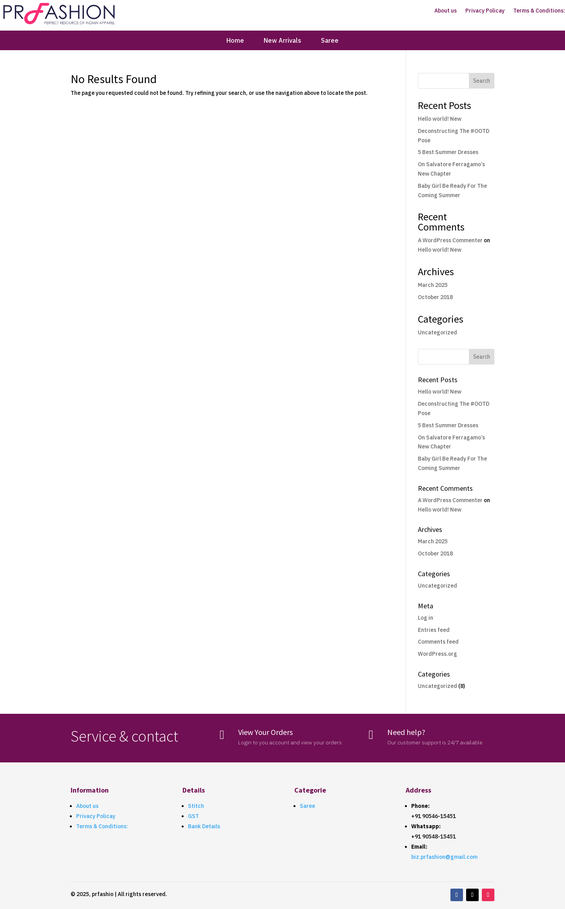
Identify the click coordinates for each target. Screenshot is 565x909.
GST (193, 816)
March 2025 (433, 284)
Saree (330, 41)
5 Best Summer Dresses (448, 152)
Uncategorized (437, 332)
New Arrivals (282, 41)
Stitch (196, 805)
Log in (425, 617)
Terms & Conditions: (539, 11)
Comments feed (438, 641)
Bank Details (204, 826)
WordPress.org (437, 653)
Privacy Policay (485, 11)
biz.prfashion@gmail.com (444, 856)
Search (481, 80)
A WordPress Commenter (450, 240)
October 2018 (435, 297)
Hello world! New (439, 118)
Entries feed (434, 629)
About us (445, 11)
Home (235, 41)
